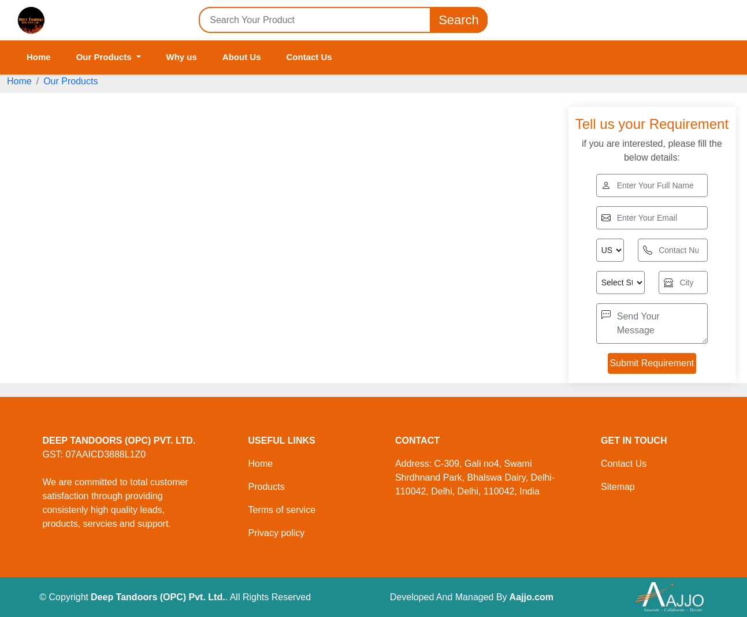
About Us (241, 57)
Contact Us (309, 57)
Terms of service (281, 510)
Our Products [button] (105, 57)
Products (266, 487)
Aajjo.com (531, 597)
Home (39, 57)
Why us (181, 57)
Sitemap (618, 487)
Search (458, 20)
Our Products (70, 81)
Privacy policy (276, 533)
